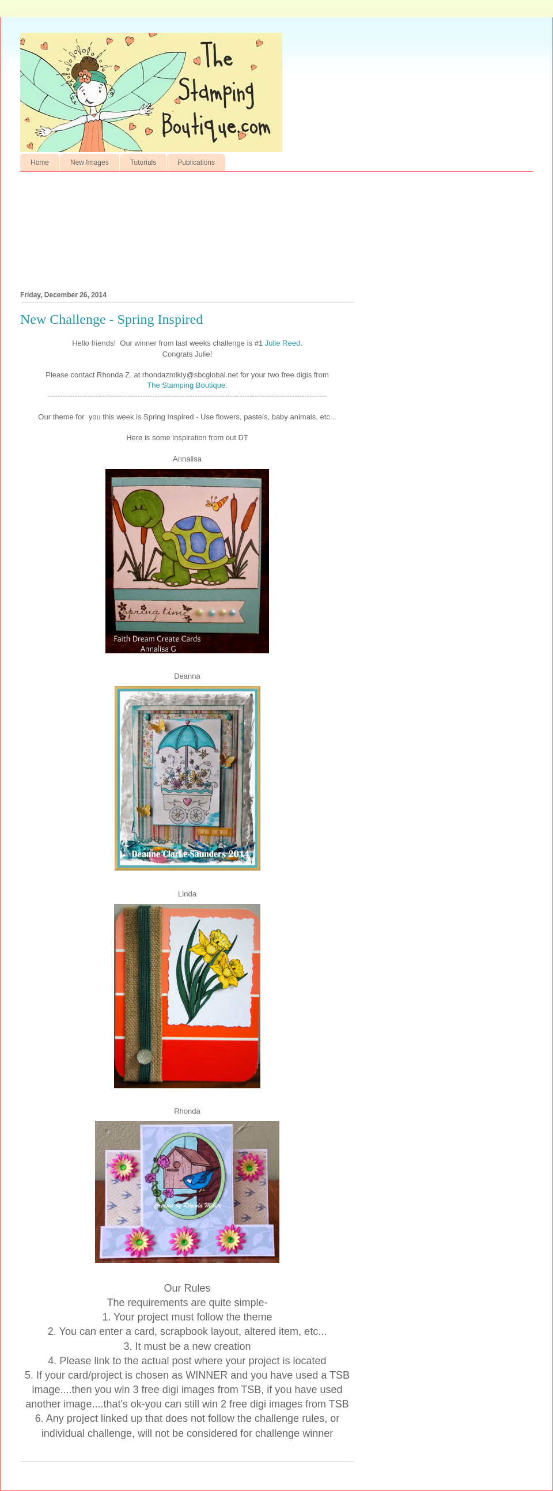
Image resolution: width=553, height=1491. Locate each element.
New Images (89, 162)
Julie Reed (282, 343)
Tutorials (143, 162)
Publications (196, 162)
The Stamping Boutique (186, 385)
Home (40, 162)
